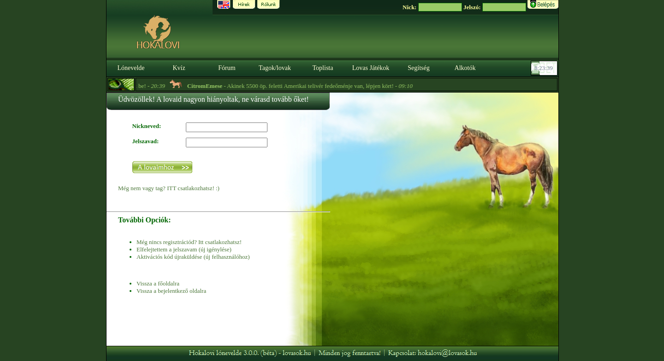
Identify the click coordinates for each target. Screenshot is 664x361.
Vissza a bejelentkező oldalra (171, 290)
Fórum (226, 67)
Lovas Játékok (370, 67)
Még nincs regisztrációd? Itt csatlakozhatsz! (189, 242)
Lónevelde (130, 67)
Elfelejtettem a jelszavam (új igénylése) (183, 249)
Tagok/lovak (275, 67)
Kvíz (178, 67)
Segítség (418, 67)
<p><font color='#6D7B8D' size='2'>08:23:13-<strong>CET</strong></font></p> (545, 68)
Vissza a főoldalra (157, 283)
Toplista (323, 67)
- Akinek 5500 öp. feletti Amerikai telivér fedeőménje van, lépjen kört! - (306, 85)
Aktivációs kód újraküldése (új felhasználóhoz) (192, 256)
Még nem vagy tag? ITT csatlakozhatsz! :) (168, 188)
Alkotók (465, 67)
